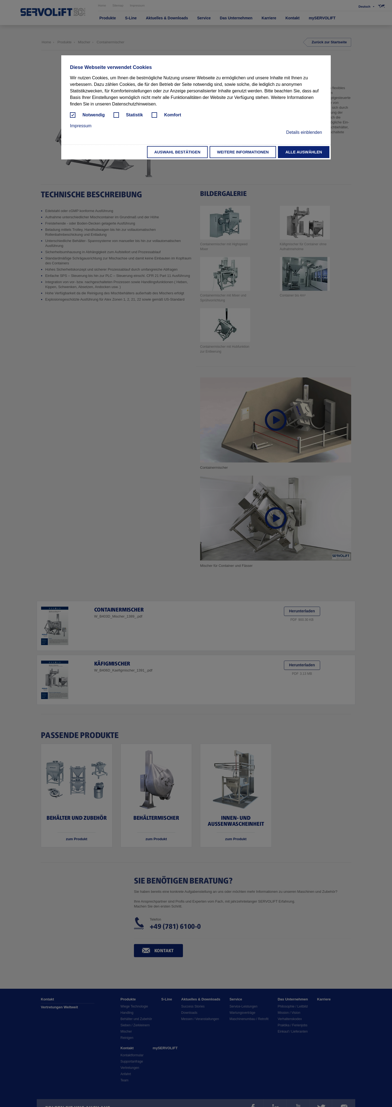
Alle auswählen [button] (303, 152)
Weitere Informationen (243, 152)
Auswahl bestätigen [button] (177, 152)
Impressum (80, 125)
